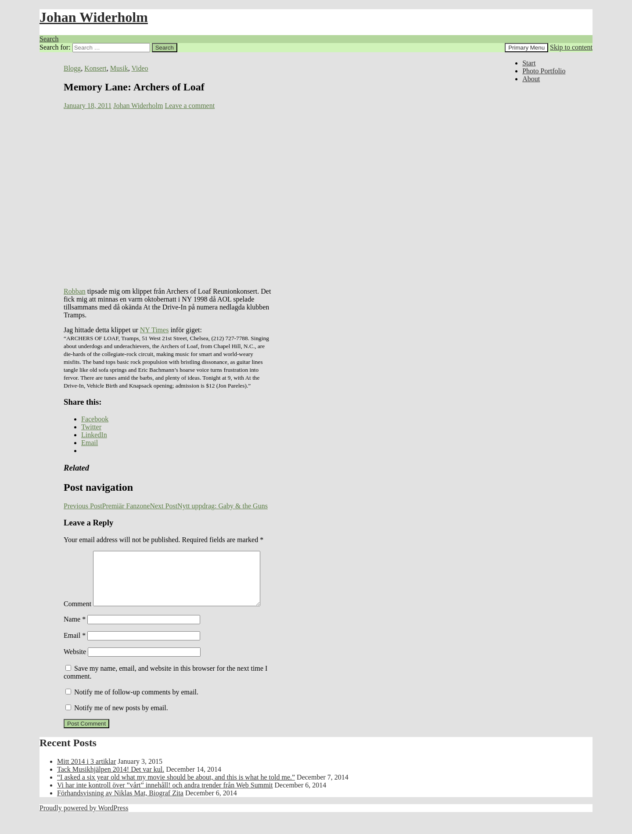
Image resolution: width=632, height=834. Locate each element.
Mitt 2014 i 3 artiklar (86, 780)
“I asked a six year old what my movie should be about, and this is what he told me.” (176, 795)
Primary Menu (526, 47)
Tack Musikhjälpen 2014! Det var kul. (110, 787)
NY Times (154, 330)
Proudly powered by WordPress (84, 826)
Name (75, 637)
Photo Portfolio (543, 71)
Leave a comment (190, 105)
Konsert (95, 68)
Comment (77, 554)
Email (75, 654)
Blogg (72, 68)
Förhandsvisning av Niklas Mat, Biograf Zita (120, 811)
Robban (75, 291)
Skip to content (571, 47)
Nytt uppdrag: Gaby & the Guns (208, 506)
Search (49, 39)
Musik (119, 68)
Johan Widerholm (94, 17)
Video (139, 68)
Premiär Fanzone (107, 506)
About (531, 79)
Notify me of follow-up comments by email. (136, 710)
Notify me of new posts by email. (121, 726)
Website (75, 670)
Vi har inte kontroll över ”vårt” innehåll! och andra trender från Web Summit (165, 803)
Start (528, 63)
